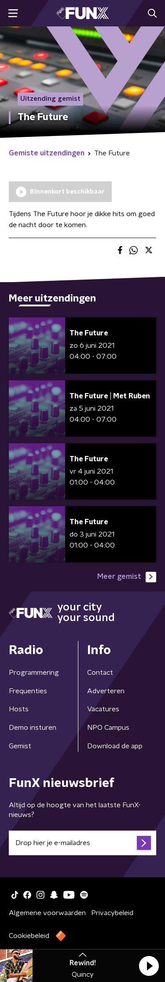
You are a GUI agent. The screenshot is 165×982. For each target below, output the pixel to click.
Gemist (20, 746)
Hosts (19, 709)
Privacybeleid (112, 912)
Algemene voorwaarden (47, 912)
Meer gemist (126, 577)
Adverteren (106, 691)
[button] (149, 966)
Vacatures (103, 709)
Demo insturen (32, 727)
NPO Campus (108, 727)
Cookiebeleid (29, 935)
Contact (100, 672)
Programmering (34, 672)
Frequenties (28, 691)
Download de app (115, 746)
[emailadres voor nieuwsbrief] (82, 843)
